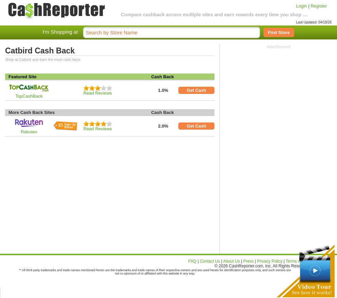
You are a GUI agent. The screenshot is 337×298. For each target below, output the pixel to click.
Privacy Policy (270, 261)
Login (301, 6)
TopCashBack (29, 96)
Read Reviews (97, 93)
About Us (231, 261)
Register (318, 6)
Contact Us (210, 261)
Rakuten (29, 131)
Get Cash (196, 90)
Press (248, 261)
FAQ (192, 261)
